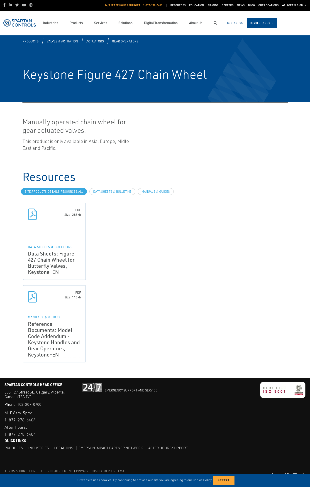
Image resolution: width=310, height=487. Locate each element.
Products (30, 41)
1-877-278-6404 (20, 419)
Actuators (95, 41)
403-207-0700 (29, 404)
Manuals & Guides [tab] (156, 191)
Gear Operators (125, 41)
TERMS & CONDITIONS (21, 471)
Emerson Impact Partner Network (110, 447)
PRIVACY (82, 471)
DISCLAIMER (101, 471)
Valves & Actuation (62, 41)
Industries (38, 447)
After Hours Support (168, 447)
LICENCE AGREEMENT (57, 471)
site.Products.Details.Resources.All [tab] (54, 191)
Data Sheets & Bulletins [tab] (112, 191)
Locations (63, 447)
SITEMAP (119, 471)
